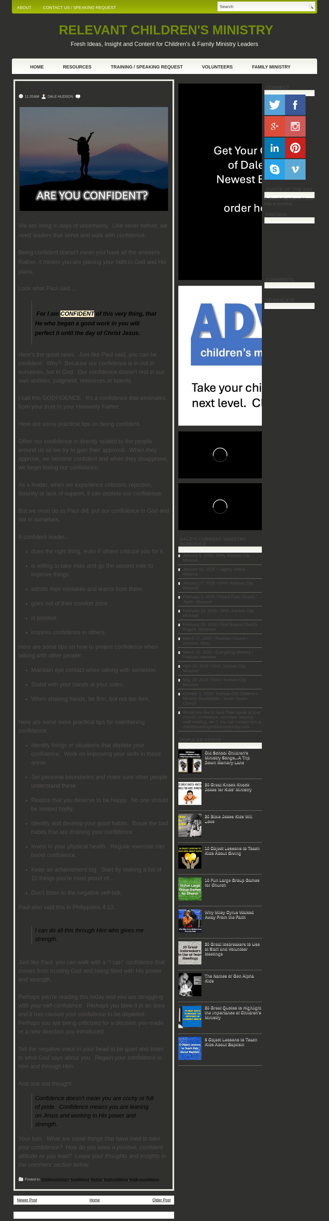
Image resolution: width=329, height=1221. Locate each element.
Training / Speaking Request (147, 66)
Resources (77, 66)
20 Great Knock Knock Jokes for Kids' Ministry (228, 786)
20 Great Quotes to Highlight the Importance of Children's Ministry (233, 1012)
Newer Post (27, 1200)
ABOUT (24, 7)
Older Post (161, 1200)
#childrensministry (55, 1179)
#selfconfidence (116, 1179)
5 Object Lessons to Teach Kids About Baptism (231, 1041)
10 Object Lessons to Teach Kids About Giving (232, 850)
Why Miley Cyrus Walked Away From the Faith (229, 914)
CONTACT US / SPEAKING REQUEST (79, 7)
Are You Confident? (51, 88)
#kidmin (97, 1179)
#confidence (79, 1179)
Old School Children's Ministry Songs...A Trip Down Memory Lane (227, 757)
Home (37, 66)
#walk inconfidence (144, 1179)
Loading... (273, 289)
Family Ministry (271, 66)
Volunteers (217, 66)
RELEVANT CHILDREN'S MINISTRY (166, 30)
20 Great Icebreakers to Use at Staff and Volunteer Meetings (232, 948)
